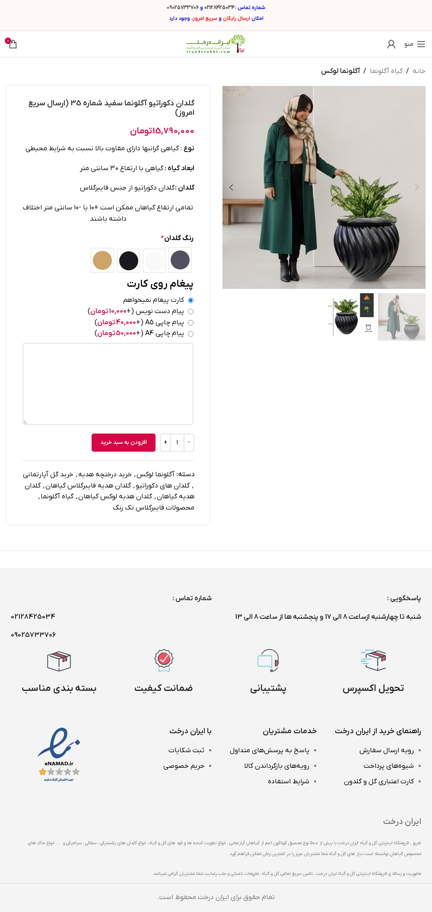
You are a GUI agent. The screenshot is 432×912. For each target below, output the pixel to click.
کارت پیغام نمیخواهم (153, 300)
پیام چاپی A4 (139, 333)
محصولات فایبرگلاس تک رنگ (153, 508)
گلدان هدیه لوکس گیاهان (115, 496)
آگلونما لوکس (340, 71)
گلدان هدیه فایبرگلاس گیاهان (88, 485)
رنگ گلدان (177, 238)
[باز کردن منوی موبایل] (415, 44)
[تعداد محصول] (177, 443)
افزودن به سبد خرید (123, 442)
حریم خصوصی (183, 766)
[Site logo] (216, 43)
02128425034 (219, 7)
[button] (417, 187)
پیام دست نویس (136, 311)
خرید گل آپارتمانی (48, 474)
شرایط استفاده (288, 781)
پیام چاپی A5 (139, 322)
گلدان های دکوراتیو (163, 485)
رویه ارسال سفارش (386, 750)
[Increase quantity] (165, 443)
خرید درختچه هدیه (105, 474)
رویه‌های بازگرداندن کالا (276, 766)
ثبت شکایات (186, 750)
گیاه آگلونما (386, 71)
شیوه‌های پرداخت (389, 766)
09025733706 (183, 7)
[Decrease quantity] (189, 443)
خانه (419, 71)
